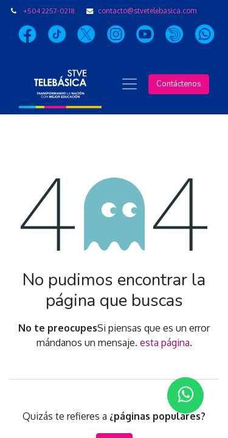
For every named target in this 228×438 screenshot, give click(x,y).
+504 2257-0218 (49, 10)
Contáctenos (178, 83)
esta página (165, 342)
